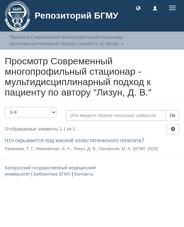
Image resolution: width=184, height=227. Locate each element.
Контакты (83, 174)
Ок (172, 115)
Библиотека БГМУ (53, 174)
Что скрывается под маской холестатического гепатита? (74, 140)
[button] (138, 8)
